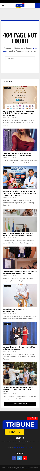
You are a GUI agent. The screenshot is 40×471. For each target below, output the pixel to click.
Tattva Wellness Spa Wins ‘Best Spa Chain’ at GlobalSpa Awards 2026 (19, 348)
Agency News (7, 87)
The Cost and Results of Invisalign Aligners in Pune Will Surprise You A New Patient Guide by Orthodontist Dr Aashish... (19, 193)
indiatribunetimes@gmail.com (23, 447)
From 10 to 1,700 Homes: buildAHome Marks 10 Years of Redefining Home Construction (20, 272)
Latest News (8, 81)
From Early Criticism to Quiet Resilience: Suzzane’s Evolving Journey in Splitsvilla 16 (18, 154)
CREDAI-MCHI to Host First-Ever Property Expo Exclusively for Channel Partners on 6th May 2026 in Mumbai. (19, 113)
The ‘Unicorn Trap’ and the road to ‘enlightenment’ (15, 310)
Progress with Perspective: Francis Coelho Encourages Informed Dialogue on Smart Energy (18, 389)
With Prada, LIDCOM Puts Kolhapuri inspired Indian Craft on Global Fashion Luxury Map (18, 234)
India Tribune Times (23, 469)
